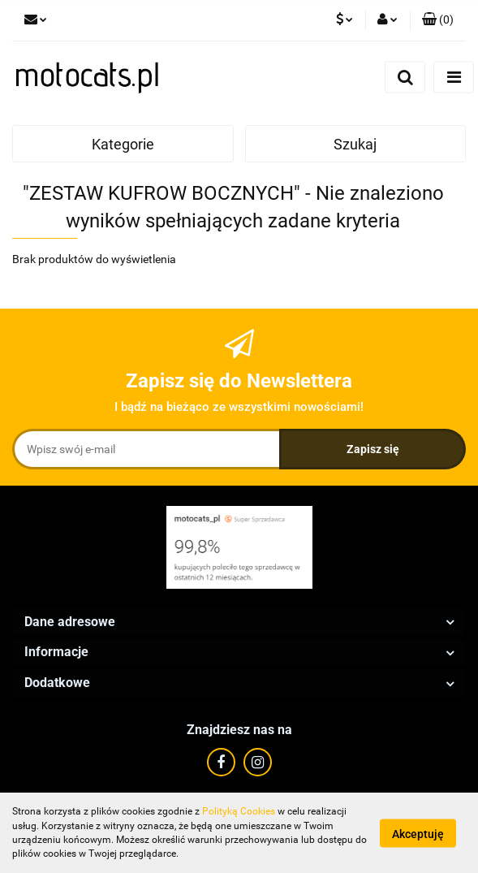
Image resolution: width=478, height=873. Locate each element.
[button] (438, 20)
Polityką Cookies (238, 811)
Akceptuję (418, 833)
